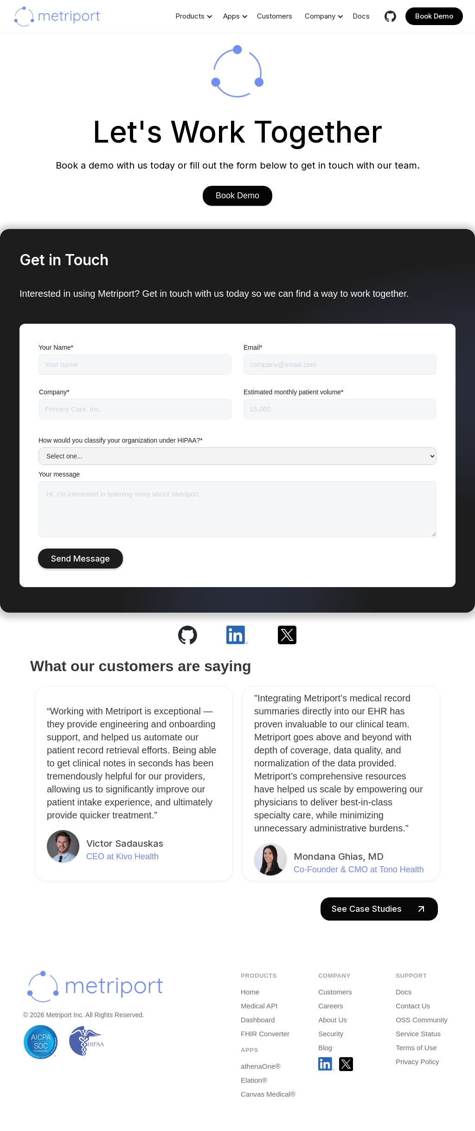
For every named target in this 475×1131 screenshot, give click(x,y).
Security (330, 1034)
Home (250, 992)
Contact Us (413, 1006)
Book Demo (434, 16)
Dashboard (258, 1020)
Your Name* (56, 347)
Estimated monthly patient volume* (294, 392)
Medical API (259, 1006)
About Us (332, 1020)
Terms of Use (416, 1048)
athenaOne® (260, 1066)
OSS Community (422, 1020)
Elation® (254, 1080)
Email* (253, 347)
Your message (59, 474)
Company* (54, 392)
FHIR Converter (265, 1034)
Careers (330, 1006)
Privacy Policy (417, 1062)
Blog (325, 1048)
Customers (274, 16)
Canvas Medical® (268, 1094)
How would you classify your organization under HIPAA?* (121, 440)
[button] (192, 16)
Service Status (418, 1034)
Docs (361, 16)
